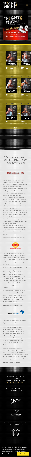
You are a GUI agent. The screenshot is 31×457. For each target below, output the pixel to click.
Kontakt (10, 446)
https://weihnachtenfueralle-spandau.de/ (14, 237)
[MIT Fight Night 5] (10, 5)
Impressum (18, 446)
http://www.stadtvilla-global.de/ (11, 362)
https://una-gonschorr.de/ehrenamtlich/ (13, 305)
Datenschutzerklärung (15, 448)
